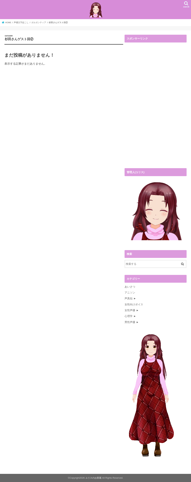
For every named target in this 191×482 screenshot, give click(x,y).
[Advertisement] (151, 106)
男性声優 (130, 322)
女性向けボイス (134, 304)
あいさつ (130, 286)
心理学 (129, 316)
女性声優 (130, 310)
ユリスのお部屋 (93, 478)
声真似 (129, 298)
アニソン (130, 292)
